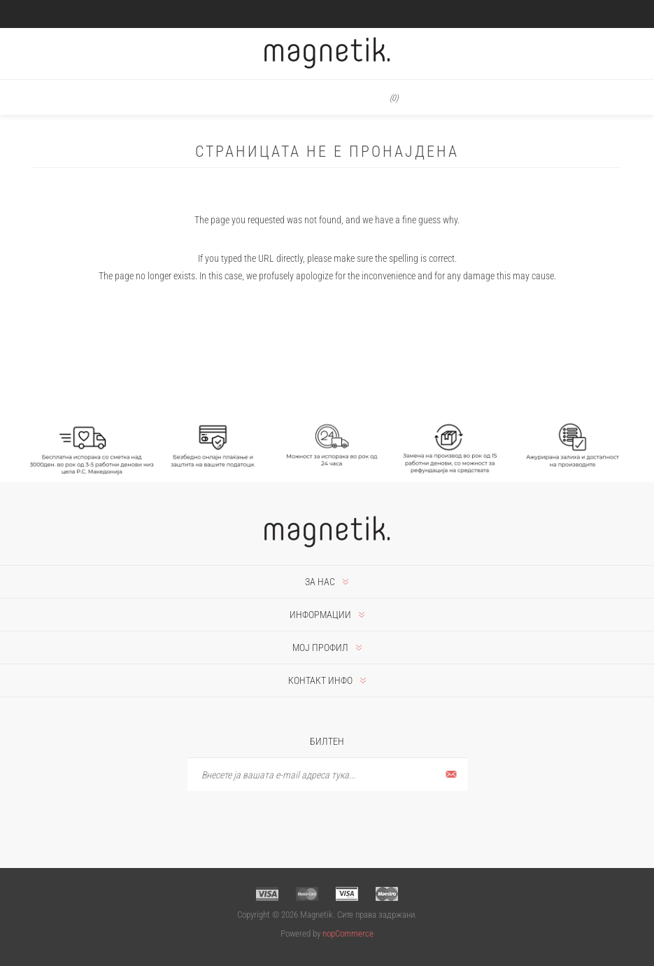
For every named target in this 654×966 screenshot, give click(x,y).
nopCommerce (348, 933)
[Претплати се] (327, 774)
